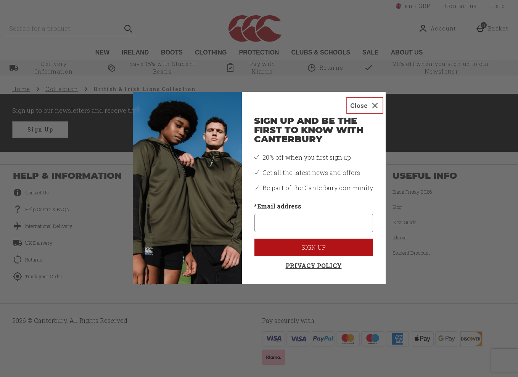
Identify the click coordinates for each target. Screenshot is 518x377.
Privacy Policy (314, 265)
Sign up (313, 247)
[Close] (364, 105)
